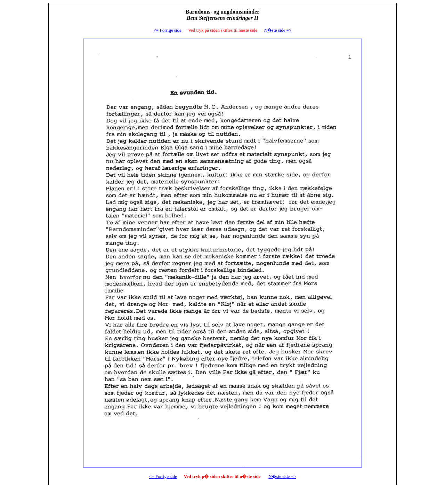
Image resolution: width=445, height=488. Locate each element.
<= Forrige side (167, 30)
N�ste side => (282, 476)
